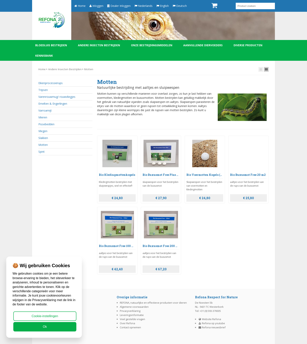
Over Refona (127, 323)
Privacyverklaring (130, 311)
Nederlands (144, 6)
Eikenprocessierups (50, 83)
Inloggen (96, 6)
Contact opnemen (130, 327)
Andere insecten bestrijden (99, 45)
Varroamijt (45, 110)
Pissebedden (46, 124)
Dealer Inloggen (119, 6)
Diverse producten (248, 45)
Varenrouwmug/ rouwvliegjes (56, 97)
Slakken (43, 138)
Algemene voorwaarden (134, 307)
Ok (45, 326)
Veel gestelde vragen (132, 319)
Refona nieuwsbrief (212, 327)
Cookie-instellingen (45, 316)
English (162, 6)
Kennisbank (44, 55)
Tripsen (43, 90)
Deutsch (180, 6)
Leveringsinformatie (132, 315)
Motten (88, 69)
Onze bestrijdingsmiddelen (151, 45)
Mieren (42, 117)
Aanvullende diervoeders (203, 45)
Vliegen (42, 131)
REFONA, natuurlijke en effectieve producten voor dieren (153, 302)
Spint (41, 151)
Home (80, 6)
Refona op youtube (211, 323)
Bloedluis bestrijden (51, 45)
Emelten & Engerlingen (52, 103)
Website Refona (209, 319)
